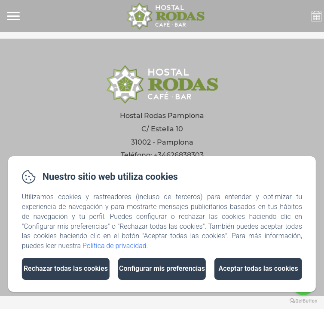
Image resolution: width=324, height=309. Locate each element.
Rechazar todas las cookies (66, 268)
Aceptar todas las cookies (258, 268)
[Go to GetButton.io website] (303, 300)
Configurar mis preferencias (162, 268)
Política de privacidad (115, 246)
